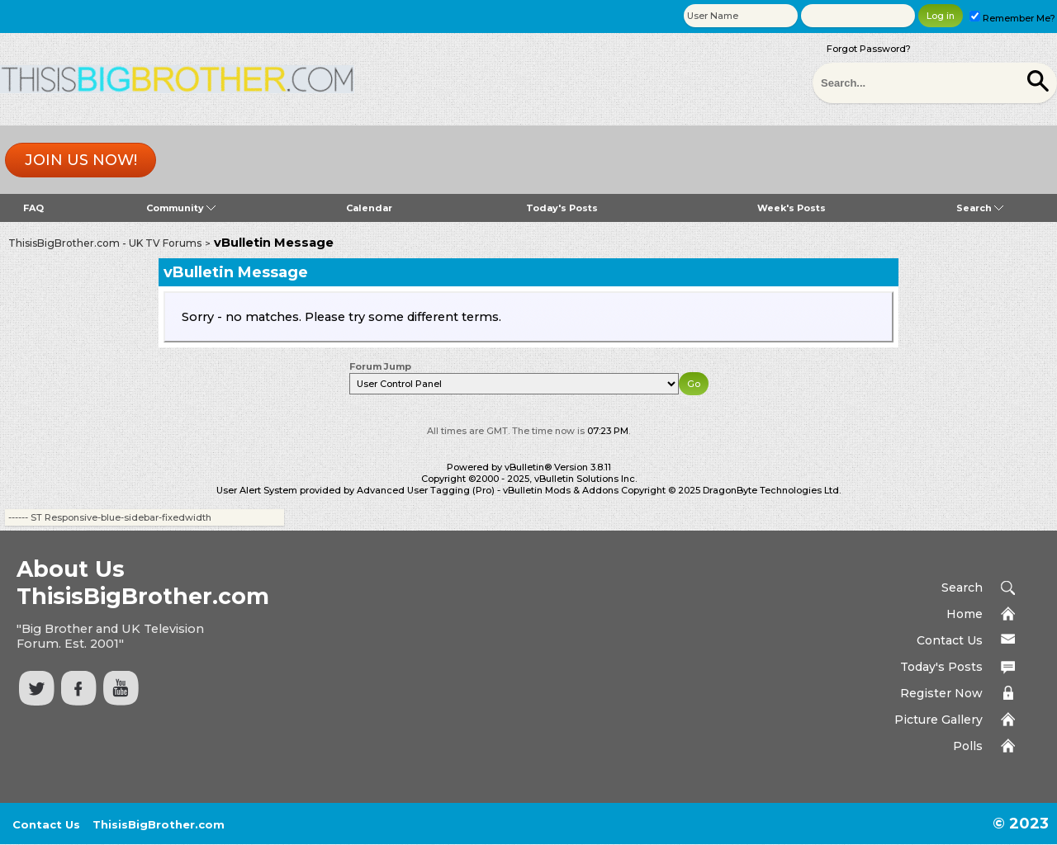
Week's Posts (791, 208)
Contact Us (950, 640)
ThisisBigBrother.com (158, 824)
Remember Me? (1012, 18)
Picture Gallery (938, 719)
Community (181, 208)
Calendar (369, 208)
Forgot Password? (869, 48)
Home (964, 614)
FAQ (33, 208)
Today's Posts (562, 208)
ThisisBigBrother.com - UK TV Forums (104, 243)
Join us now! (81, 160)
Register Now (941, 693)
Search (979, 208)
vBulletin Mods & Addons (561, 490)
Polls (968, 746)
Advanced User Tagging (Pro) (426, 490)
